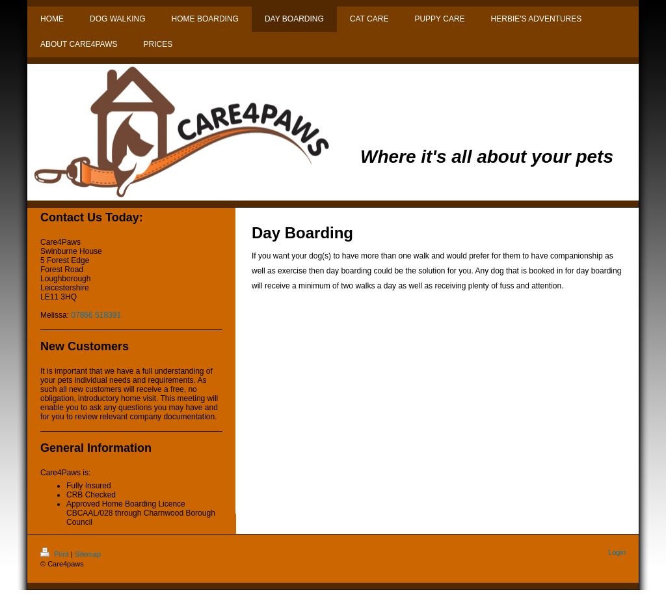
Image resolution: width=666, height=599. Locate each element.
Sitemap (88, 554)
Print (55, 554)
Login (617, 552)
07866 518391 (96, 315)
